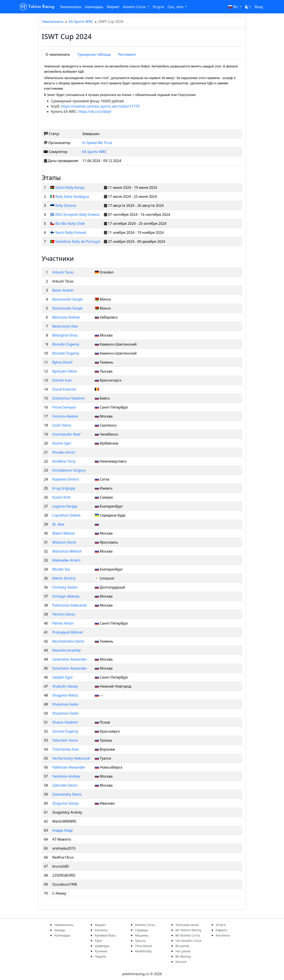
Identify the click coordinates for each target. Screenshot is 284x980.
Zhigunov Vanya (65, 803)
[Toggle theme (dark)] (248, 6)
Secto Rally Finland (70, 232)
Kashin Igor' (62, 443)
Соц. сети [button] (175, 6)
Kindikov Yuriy (63, 461)
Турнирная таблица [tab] (94, 54)
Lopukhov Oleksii (66, 515)
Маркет (113, 6)
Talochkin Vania (65, 740)
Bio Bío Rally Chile (70, 223)
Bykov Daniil (62, 362)
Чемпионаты (70, 6)
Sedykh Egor (62, 677)
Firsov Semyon (64, 407)
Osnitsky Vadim (65, 587)
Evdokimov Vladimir (68, 398)
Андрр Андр (62, 830)
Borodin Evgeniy (65, 344)
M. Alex (58, 524)
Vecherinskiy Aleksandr (71, 758)
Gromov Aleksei (65, 416)
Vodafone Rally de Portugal (77, 241)
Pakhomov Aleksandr (69, 605)
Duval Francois (64, 389)
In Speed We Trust (97, 142)
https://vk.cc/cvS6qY (94, 111)
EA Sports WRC (81, 21)
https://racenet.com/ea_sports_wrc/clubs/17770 (100, 106)
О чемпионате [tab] (58, 54)
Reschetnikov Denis (68, 641)
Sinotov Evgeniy (65, 731)
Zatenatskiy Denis (67, 794)
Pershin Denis (63, 614)
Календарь (94, 6)
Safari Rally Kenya (70, 187)
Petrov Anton (63, 623)
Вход (259, 6)
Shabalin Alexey (65, 686)
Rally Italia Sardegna (72, 196)
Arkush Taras (63, 272)
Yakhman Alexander (68, 767)
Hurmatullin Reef (66, 434)
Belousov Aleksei (66, 317)
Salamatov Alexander (69, 659)
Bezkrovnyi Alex (65, 326)
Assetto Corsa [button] (135, 6)
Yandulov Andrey (66, 776)
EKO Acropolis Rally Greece (77, 214)
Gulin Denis (61, 425)
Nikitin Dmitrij (63, 578)
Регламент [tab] (127, 54)
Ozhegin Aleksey (65, 596)
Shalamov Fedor (65, 704)
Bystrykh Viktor (64, 371)
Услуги (158, 6)
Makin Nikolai (63, 533)
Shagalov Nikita (65, 695)
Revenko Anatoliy (66, 650)
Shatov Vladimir (65, 722)
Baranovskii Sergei (67, 299)
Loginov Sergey (65, 506)
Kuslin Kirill (61, 497)
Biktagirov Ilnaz (65, 335)
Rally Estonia (65, 205)
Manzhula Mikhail (66, 551)
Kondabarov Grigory (69, 470)
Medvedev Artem (66, 560)
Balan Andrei (62, 290)
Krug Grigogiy (63, 488)
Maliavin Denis (64, 542)
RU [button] (233, 6)
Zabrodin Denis (64, 785)
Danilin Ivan (62, 380)
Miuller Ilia (61, 569)
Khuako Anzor (63, 452)
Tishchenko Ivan (65, 749)
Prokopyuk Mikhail (67, 632)
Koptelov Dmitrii (65, 479)
